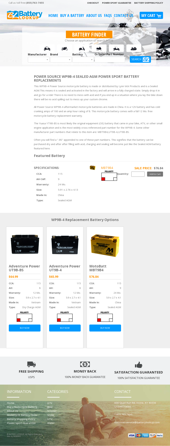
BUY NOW (24, 328)
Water (51, 423)
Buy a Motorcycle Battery (22, 407)
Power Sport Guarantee (116, 2)
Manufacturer (37, 54)
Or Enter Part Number (109, 54)
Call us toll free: (26, 2)
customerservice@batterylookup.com (137, 422)
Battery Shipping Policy (148, 2)
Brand (54, 54)
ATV (49, 403)
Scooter (52, 410)
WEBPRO (17, 436)
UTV (49, 419)
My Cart (151, 15)
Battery (77, 54)
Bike (50, 407)
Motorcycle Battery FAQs (22, 414)
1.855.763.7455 (123, 414)
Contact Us (123, 15)
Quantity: (123, 174)
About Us (94, 15)
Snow (50, 414)
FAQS (108, 15)
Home (53, 15)
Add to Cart (155, 174)
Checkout (93, 2)
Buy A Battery (72, 15)
